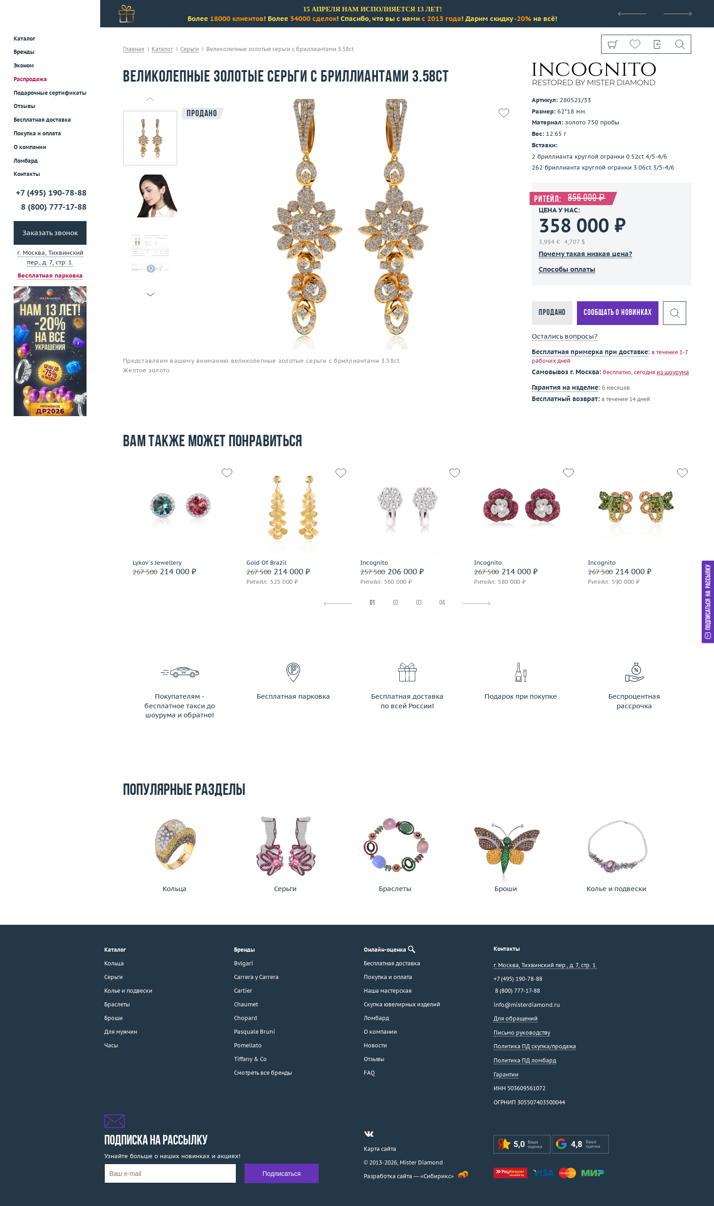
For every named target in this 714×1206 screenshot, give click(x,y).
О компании (30, 147)
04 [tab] (442, 603)
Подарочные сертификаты (50, 92)
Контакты (27, 173)
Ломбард (26, 160)
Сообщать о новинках (618, 313)
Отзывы (25, 106)
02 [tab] (395, 603)
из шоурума (673, 372)
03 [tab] (419, 603)
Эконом (24, 65)
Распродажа (30, 79)
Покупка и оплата (37, 133)
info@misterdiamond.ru (527, 1004)
